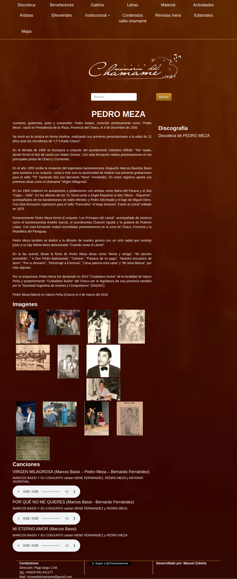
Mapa (26, 31)
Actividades (203, 5)
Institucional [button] (97, 15)
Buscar (164, 97)
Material (168, 5)
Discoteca (26, 5)
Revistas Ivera (168, 15)
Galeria (97, 5)
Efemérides (62, 15)
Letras (132, 5)
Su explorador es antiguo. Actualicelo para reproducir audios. (46, 492)
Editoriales (203, 15)
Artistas (26, 15)
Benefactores (62, 5)
